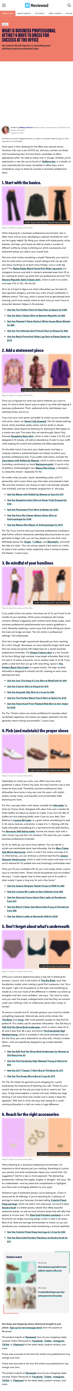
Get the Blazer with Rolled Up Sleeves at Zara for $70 (35, 429)
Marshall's (52, 476)
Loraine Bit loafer (22, 754)
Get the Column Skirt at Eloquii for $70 (27, 621)
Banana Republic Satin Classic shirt (21, 214)
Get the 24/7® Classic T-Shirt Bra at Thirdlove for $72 (35, 1005)
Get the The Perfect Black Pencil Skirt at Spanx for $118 (36, 632)
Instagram (58, 1275)
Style (5, 24)
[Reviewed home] (36, 5)
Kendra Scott (9, 1142)
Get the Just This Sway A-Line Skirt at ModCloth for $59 (37, 615)
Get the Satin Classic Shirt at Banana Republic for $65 (36, 250)
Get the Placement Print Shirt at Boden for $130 (32, 444)
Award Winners (24, 13)
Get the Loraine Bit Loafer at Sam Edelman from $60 (35, 826)
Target (27, 476)
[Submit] (60, 1361)
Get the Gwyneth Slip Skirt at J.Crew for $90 (30, 626)
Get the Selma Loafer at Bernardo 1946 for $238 (32, 851)
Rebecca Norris (26, 62)
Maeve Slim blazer (45, 402)
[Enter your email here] (32, 1361)
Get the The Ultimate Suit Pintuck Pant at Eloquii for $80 (37, 265)
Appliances (40, 13)
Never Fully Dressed (35, 356)
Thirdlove (7, 954)
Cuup (21, 954)
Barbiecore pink (44, 398)
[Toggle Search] (69, 5)
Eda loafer (58, 740)
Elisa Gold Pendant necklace (45, 1149)
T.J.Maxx (37, 476)
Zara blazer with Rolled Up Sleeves (20, 395)
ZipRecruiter (49, 96)
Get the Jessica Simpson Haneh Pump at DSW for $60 (35, 820)
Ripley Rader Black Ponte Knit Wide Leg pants (37, 203)
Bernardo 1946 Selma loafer (20, 766)
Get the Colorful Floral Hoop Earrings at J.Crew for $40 (36, 1166)
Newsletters (7, 13)
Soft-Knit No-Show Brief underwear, (21, 961)
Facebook (37, 1275)
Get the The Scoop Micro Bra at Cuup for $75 (31, 1010)
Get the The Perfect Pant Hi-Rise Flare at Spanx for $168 (37, 244)
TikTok (5, 1279)
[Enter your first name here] (35, 1368)
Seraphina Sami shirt (22, 370)
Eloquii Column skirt (41, 587)
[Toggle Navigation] (4, 5)
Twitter (48, 1275)
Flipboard (18, 1279)
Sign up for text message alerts (26, 1262)
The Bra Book (48, 915)
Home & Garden (55, 13)
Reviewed (31, 1271)
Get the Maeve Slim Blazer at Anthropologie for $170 (35, 459)
